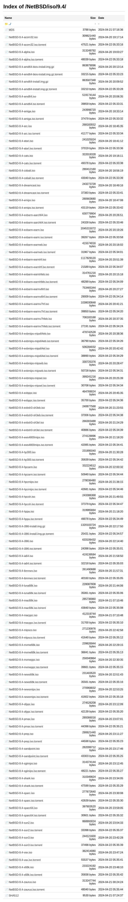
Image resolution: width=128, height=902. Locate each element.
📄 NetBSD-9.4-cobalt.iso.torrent (24, 178)
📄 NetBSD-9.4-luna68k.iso (21, 585)
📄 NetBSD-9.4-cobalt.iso (20, 170)
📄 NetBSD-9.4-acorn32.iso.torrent (25, 44)
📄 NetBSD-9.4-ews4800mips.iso (24, 437)
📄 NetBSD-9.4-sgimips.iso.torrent (25, 771)
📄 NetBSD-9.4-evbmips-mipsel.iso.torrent (30, 385)
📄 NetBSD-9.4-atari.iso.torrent (23, 148)
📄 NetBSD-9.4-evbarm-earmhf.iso (25, 259)
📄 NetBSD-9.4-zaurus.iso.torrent (24, 889)
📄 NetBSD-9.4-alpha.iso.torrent (24, 59)
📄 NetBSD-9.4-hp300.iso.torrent (24, 459)
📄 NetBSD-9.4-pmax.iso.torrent (24, 726)
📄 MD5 (9, 29)
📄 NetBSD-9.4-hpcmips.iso (21, 481)
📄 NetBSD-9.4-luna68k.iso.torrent (25, 593)
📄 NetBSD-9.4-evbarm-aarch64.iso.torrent (30, 222)
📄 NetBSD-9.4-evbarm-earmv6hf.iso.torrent (31, 296)
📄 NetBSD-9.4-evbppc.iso (21, 393)
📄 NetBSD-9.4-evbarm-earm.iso (24, 229)
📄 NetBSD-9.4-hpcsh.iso (20, 496)
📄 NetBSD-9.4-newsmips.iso (22, 689)
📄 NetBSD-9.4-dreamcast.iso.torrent (27, 193)
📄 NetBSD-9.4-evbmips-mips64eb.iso (27, 333)
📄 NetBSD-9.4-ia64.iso (19, 556)
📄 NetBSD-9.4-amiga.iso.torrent (24, 118)
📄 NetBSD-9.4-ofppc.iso (19, 704)
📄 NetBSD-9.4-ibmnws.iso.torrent (25, 578)
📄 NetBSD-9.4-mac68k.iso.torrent (25, 608)
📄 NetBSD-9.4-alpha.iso (19, 52)
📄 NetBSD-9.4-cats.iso (19, 155)
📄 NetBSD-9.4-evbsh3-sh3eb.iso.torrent (29, 415)
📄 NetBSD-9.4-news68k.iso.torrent (26, 682)
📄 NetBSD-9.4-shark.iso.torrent (24, 785)
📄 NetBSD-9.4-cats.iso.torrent (23, 163)
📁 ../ (8, 23)
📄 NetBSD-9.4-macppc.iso (21, 615)
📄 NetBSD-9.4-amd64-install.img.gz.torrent (31, 89)
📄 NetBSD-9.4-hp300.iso (20, 452)
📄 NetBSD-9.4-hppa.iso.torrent (23, 519)
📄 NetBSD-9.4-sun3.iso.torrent (23, 845)
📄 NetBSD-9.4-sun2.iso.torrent (23, 830)
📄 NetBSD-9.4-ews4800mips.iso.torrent (29, 445)
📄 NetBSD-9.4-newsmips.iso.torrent (26, 696)
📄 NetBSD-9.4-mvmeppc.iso (22, 659)
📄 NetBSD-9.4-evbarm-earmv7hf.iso (27, 304)
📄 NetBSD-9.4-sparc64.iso (21, 808)
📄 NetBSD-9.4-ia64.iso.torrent (23, 563)
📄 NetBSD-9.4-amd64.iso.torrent (25, 104)
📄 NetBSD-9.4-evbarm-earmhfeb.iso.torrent (31, 281)
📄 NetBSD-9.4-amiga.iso (20, 111)
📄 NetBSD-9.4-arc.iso (18, 126)
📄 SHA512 (12, 895)
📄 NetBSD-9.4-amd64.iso (20, 96)
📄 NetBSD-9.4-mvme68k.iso (22, 645)
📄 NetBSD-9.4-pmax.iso (19, 719)
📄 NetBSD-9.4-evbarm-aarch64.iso (26, 215)
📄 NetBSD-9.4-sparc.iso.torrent (24, 800)
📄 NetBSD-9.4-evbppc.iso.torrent (25, 400)
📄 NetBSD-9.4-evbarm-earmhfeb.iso (27, 274)
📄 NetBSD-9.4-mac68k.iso (21, 600)
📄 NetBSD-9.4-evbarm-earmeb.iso (26, 244)
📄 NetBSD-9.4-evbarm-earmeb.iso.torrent (30, 252)
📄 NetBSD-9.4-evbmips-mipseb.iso (26, 363)
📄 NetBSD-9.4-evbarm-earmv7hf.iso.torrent (31, 311)
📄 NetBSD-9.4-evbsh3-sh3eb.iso (25, 407)
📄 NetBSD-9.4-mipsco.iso (20, 630)
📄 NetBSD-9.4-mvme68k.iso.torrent (26, 652)
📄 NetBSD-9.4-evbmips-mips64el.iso (27, 348)
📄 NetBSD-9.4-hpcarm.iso (21, 467)
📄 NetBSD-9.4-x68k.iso (19, 867)
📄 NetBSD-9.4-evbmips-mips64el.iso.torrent (31, 356)
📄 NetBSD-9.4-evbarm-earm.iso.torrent (28, 237)
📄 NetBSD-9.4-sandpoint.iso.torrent (26, 756)
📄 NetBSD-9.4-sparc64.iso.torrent (25, 815)
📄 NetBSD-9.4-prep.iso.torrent (23, 741)
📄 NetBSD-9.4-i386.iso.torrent (23, 548)
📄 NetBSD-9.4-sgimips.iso (21, 763)
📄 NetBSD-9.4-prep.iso (19, 733)
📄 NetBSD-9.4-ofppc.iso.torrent (24, 711)
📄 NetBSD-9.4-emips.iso (20, 200)
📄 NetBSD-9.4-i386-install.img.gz (25, 526)
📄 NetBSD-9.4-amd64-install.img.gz (26, 81)
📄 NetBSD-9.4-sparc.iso (19, 793)
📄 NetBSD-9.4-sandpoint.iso (22, 748)
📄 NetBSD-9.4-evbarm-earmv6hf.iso (27, 289)
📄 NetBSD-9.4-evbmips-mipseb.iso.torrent (30, 370)
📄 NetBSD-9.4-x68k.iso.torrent (23, 874)
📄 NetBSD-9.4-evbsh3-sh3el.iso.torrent (28, 430)
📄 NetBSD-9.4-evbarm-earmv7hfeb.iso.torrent (32, 326)
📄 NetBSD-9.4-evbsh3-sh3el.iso (24, 422)
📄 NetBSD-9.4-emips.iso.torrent (24, 207)
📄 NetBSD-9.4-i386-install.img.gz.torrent (29, 533)
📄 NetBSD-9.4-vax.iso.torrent (23, 860)
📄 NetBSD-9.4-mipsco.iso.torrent (25, 637)
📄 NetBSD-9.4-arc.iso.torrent (22, 133)
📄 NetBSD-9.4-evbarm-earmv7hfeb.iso (28, 318)
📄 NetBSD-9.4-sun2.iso (19, 822)
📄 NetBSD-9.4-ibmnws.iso (21, 570)
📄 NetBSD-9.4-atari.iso (19, 141)
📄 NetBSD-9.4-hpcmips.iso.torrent (25, 489)
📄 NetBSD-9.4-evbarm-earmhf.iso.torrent (29, 267)
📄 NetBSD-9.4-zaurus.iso (20, 882)
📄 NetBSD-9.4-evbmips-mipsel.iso (25, 378)
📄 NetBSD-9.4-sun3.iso (19, 837)
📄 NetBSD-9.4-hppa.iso (19, 511)
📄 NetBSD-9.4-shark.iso (19, 778)
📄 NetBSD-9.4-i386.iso (19, 541)
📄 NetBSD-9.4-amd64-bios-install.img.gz (29, 66)
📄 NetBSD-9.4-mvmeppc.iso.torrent (26, 667)
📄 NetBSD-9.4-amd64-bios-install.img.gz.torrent (33, 74)
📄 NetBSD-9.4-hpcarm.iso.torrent (25, 474)
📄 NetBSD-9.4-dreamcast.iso (22, 185)
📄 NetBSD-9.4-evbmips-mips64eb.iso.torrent (32, 341)
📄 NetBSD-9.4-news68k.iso (21, 674)
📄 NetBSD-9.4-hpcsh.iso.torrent (24, 504)
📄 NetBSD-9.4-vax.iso (18, 852)
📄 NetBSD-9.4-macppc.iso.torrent (25, 622)
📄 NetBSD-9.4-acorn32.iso (21, 37)
